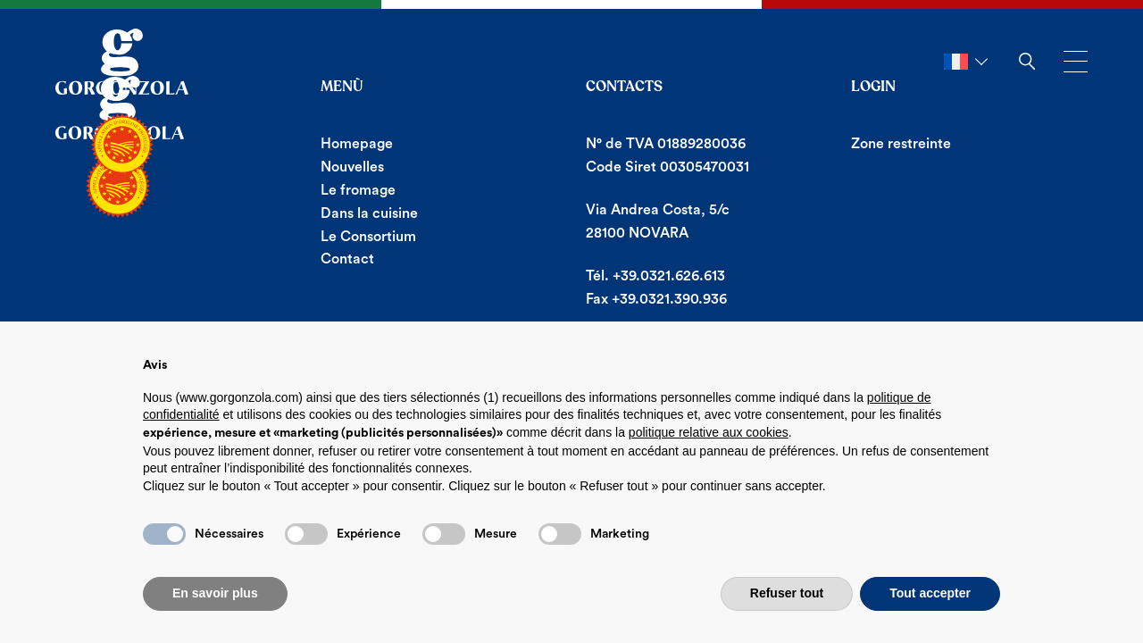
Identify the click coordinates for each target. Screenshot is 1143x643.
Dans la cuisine (369, 213)
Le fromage (358, 190)
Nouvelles (352, 167)
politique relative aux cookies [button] (708, 432)
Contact (347, 259)
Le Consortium (368, 237)
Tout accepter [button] (930, 593)
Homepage (357, 144)
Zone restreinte (901, 144)
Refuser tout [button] (786, 593)
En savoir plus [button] (215, 593)
